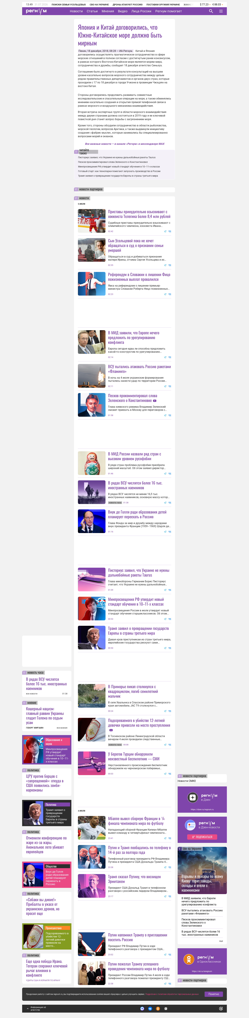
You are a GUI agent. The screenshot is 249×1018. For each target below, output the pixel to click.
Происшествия (54, 928)
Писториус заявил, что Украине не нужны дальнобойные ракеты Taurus (117, 157)
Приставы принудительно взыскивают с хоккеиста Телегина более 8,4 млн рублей (139, 213)
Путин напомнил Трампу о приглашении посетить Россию (137, 937)
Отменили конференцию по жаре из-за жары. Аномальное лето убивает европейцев (46, 844)
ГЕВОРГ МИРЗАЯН (34, 728)
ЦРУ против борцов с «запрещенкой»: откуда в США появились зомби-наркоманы (44, 783)
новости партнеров (90, 189)
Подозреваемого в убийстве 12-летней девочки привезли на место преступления (57, 939)
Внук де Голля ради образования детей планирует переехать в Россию (57, 878)
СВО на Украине (99, 4)
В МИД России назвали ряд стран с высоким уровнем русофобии (134, 456)
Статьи (92, 11)
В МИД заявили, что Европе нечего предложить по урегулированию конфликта (133, 337)
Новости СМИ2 (187, 780)
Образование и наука (54, 742)
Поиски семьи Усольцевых (69, 4)
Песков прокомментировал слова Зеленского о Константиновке (113, 162)
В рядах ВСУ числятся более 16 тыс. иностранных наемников (46, 683)
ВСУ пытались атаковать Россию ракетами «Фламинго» (139, 368)
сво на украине (192, 849)
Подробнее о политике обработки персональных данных (172, 994)
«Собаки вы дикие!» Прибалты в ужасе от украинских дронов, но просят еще (42, 906)
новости (84, 198)
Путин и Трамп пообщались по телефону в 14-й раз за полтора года (139, 849)
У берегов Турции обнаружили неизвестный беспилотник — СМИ (133, 756)
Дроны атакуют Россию (128, 4)
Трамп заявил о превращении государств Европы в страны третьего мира (56, 816)
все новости (31, 694)
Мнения (108, 11)
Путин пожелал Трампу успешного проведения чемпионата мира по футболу (138, 966)
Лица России (141, 11)
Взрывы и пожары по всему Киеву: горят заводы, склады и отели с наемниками (202, 883)
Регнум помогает (168, 11)
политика (33, 770)
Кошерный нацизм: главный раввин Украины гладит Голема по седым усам (45, 715)
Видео (122, 11)
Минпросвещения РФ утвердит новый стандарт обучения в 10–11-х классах (57, 755)
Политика (51, 804)
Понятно (213, 994)
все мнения (62, 728)
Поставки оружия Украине (163, 4)
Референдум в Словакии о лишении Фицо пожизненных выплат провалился (139, 276)
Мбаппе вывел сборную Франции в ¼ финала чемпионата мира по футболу (136, 820)
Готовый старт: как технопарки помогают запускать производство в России (119, 171)
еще (221, 941)
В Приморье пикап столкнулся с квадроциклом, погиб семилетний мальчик (133, 691)
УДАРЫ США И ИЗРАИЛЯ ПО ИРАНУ (43, 980)
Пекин (82, 51)
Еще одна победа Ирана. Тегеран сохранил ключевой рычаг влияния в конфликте (46, 968)
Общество (51, 866)
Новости (76, 11)
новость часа (35, 673)
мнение (31, 703)
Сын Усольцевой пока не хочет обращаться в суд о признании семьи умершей (135, 245)
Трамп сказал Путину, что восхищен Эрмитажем (134, 878)
